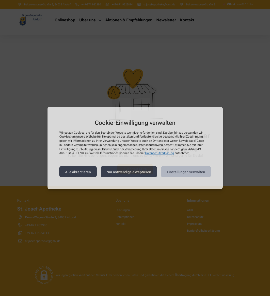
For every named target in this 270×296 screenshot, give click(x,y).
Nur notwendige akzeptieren (129, 172)
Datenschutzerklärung (159, 153)
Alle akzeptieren (78, 172)
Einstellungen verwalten (186, 172)
